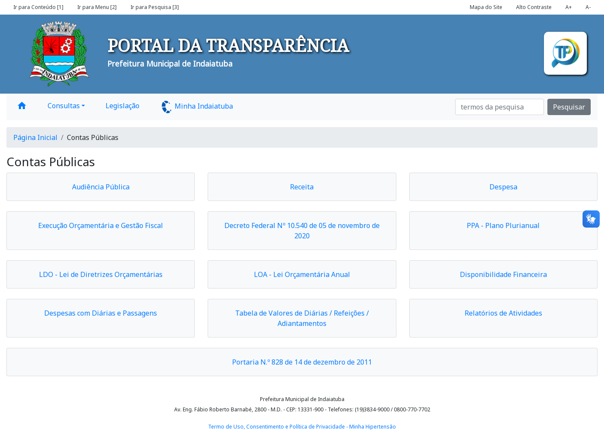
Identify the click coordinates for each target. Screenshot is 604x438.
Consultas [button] (64, 105)
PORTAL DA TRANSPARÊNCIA (228, 45)
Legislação (122, 105)
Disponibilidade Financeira (503, 274)
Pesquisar (569, 107)
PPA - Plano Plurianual (503, 225)
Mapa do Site (486, 7)
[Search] (499, 107)
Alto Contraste (534, 7)
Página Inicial (35, 137)
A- (588, 7)
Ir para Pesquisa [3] (154, 7)
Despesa (503, 187)
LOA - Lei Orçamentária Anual (302, 274)
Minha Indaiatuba (196, 106)
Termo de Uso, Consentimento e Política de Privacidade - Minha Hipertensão (302, 426)
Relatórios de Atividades (503, 313)
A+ (568, 7)
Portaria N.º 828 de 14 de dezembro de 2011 (302, 362)
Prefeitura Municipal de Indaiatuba (170, 63)
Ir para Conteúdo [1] (38, 7)
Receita (302, 187)
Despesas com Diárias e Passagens (100, 313)
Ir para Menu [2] (97, 7)
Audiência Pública (101, 187)
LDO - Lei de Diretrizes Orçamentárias (101, 274)
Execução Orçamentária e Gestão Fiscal (100, 225)
